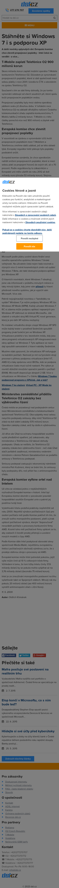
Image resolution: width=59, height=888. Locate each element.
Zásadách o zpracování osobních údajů (35, 215)
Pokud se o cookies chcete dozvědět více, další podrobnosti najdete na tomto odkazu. (27, 231)
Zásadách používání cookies (40, 222)
